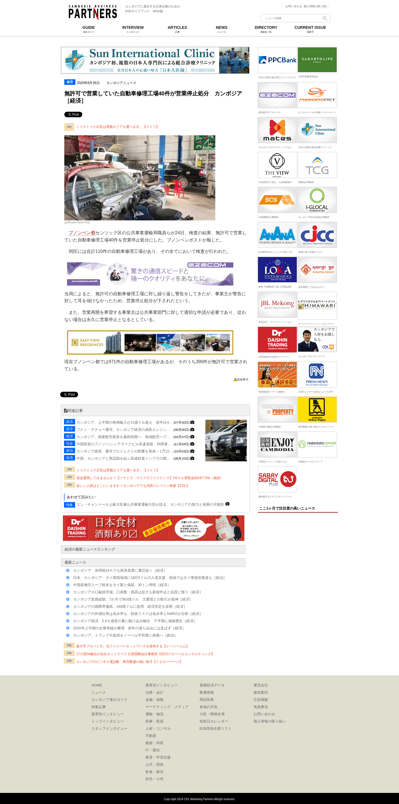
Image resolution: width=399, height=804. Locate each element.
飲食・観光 (154, 772)
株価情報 (207, 692)
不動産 (150, 736)
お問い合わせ (294, 6)
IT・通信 (152, 750)
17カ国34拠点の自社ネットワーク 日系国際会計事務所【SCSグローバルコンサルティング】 (145, 654)
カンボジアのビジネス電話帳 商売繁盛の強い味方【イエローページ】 (129, 662)
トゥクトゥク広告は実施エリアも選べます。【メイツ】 (117, 127)
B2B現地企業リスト (216, 728)
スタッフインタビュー (109, 728)
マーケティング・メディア (167, 707)
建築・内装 (154, 743)
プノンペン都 (82, 232)
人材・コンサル (158, 728)
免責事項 (242, 379)
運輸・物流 (154, 714)
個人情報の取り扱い (316, 6)
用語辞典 (207, 700)
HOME (96, 685)
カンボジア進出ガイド (109, 700)
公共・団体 (154, 764)
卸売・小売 (154, 779)
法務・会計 (154, 692)
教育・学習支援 (158, 757)
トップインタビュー (107, 721)
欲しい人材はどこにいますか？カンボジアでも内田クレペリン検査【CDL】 (133, 486)
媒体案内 (261, 692)
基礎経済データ (212, 685)
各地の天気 (209, 707)
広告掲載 (261, 700)
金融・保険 (154, 700)
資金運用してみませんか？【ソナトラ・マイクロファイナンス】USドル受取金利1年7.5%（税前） (150, 478)
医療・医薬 (154, 721)
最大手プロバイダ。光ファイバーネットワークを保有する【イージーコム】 (132, 646)
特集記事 (98, 707)
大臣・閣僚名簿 (212, 714)
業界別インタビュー (107, 714)
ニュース (98, 692)
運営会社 (261, 685)
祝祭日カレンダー (214, 721)
